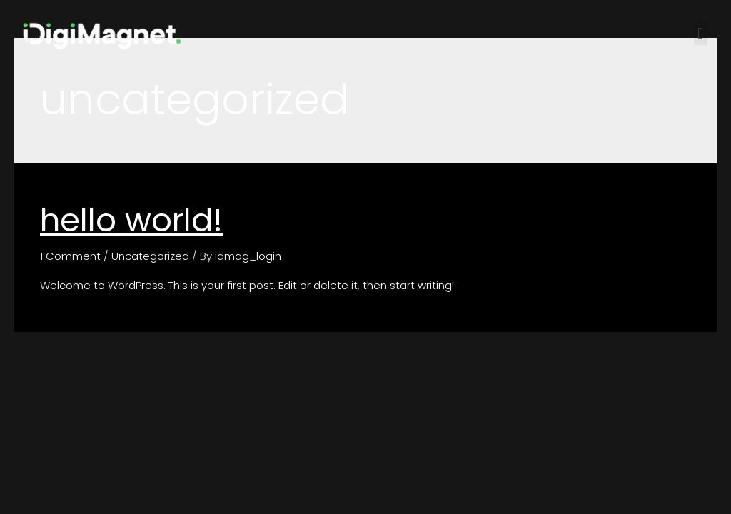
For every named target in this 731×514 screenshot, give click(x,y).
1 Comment (70, 255)
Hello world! (131, 220)
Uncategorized (150, 255)
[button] (700, 33)
